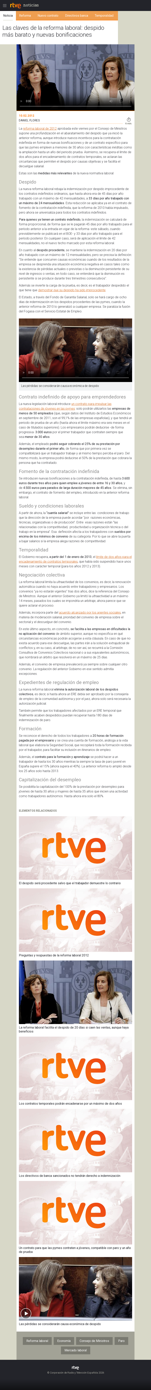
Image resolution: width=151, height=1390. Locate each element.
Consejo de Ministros (94, 1341)
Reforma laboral (37, 1341)
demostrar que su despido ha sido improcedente (72, 290)
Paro (121, 1341)
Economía (64, 1341)
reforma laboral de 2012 (40, 128)
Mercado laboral (75, 1350)
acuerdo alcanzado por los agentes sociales (90, 612)
